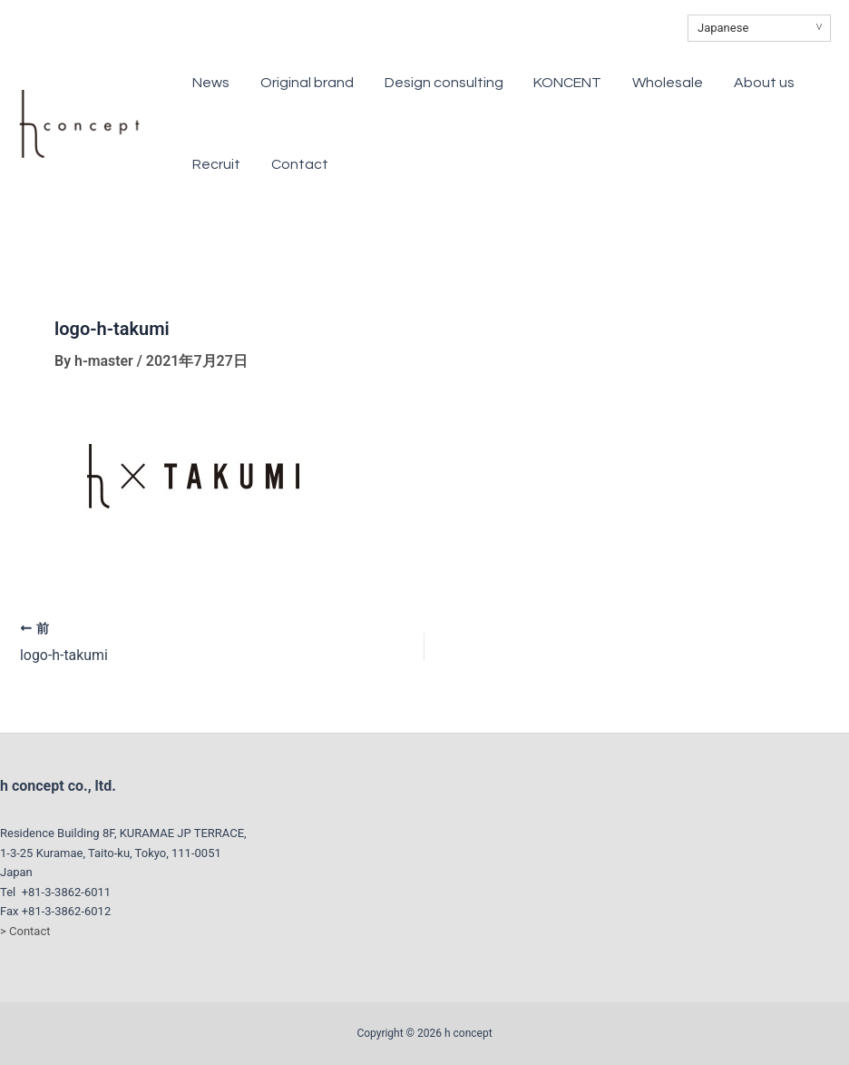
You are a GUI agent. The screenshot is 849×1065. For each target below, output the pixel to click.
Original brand (296, 82)
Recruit (780, 82)
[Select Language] (759, 28)
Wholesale (622, 82)
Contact (221, 164)
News (211, 82)
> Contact (25, 930)
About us (707, 82)
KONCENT (534, 82)
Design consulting (421, 82)
